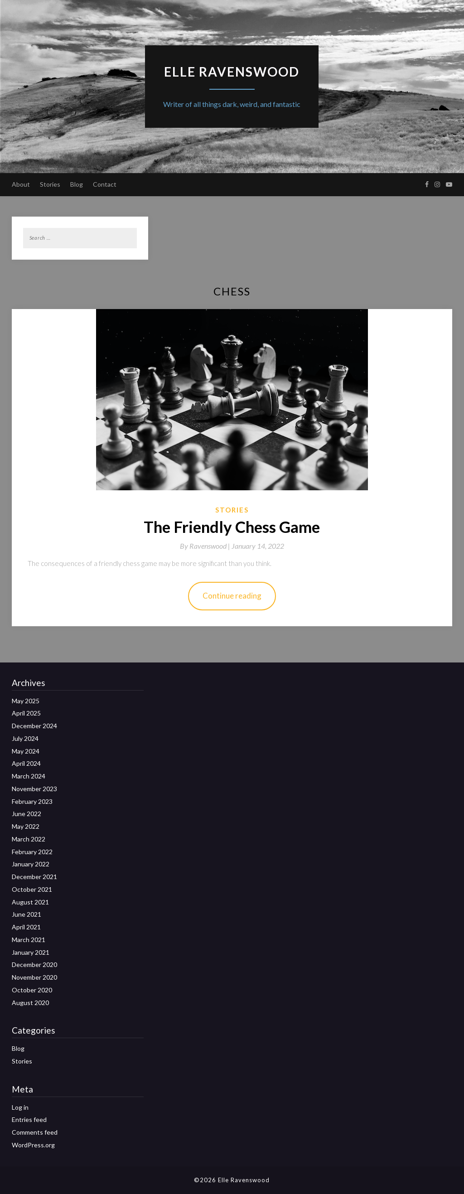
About (21, 184)
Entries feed (29, 1119)
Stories (50, 184)
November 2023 (34, 789)
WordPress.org (33, 1145)
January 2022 (30, 864)
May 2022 (25, 826)
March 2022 (28, 839)
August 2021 (30, 902)
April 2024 (26, 763)
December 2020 (34, 964)
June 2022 (26, 813)
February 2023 (32, 801)
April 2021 (26, 927)
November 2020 (34, 977)
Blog (76, 184)
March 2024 (28, 776)
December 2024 (34, 726)
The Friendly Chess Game (232, 526)
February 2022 (32, 852)
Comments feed (35, 1132)
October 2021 (32, 889)
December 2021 (34, 876)
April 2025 (26, 713)
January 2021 (30, 952)
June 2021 (26, 914)
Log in (20, 1107)
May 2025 (25, 701)
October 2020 (32, 990)
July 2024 (25, 738)
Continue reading (232, 595)
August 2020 (30, 1002)
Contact (104, 184)
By (206, 545)
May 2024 (25, 751)
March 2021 (28, 939)
